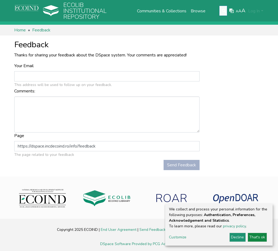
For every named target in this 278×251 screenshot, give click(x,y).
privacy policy (234, 226)
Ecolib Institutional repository (85, 11)
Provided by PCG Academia (155, 243)
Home (20, 30)
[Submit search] (224, 11)
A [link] (237, 11)
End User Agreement (119, 229)
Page (19, 136)
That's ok (257, 237)
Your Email (24, 66)
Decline (237, 237)
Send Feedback (181, 165)
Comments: (25, 91)
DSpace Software (116, 243)
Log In (254, 11)
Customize (177, 237)
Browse (198, 11)
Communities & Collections (161, 11)
